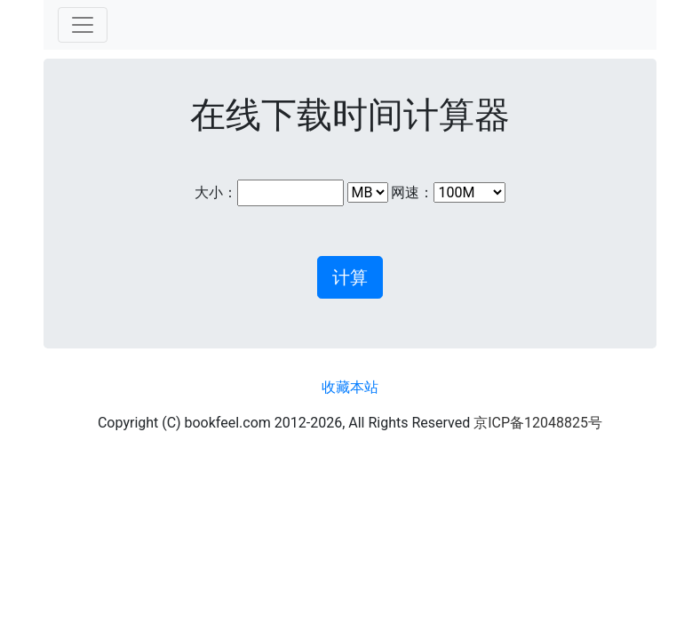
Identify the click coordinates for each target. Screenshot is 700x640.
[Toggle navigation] (82, 25)
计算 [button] (350, 277)
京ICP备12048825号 (537, 422)
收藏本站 (350, 387)
